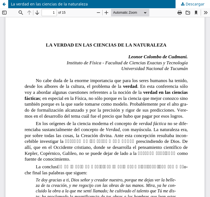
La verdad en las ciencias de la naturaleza (49, 4)
